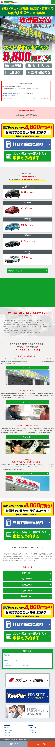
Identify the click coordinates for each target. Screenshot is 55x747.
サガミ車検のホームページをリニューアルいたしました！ (17, 665)
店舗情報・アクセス (9, 730)
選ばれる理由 (7, 732)
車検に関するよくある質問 (10, 660)
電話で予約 (13, 744)
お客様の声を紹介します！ (10, 656)
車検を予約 (7, 727)
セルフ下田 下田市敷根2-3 (8, 95)
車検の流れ (31, 730)
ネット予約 (41, 744)
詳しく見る (27, 367)
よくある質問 (7, 735)
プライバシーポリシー (34, 732)
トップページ (7, 725)
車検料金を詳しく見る (16, 271)
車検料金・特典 (32, 727)
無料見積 (31, 725)
